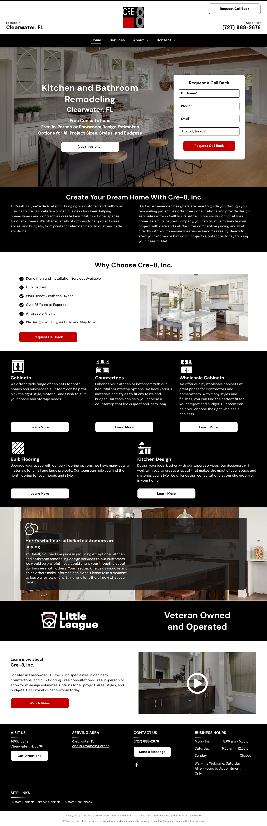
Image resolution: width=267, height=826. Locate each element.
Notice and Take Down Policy (155, 815)
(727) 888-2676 (241, 27)
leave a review (41, 577)
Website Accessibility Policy (187, 815)
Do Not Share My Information (100, 815)
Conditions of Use (127, 815)
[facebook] (137, 765)
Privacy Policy (72, 815)
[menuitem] (96, 40)
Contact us (214, 236)
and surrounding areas (91, 746)
